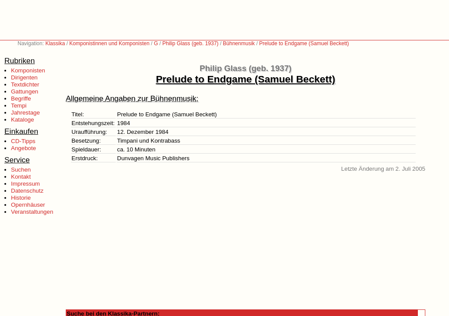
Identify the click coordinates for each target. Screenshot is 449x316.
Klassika (55, 43)
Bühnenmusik (239, 43)
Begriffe (21, 98)
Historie (21, 197)
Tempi (19, 105)
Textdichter (25, 84)
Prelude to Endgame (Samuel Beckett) (304, 43)
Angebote (23, 148)
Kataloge (22, 119)
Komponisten (28, 70)
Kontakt (21, 176)
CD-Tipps (23, 141)
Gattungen (24, 91)
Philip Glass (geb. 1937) (190, 43)
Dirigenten (24, 77)
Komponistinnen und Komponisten (109, 43)
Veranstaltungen (32, 211)
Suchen (21, 169)
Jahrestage (25, 112)
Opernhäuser (28, 204)
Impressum (25, 183)
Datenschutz (27, 190)
